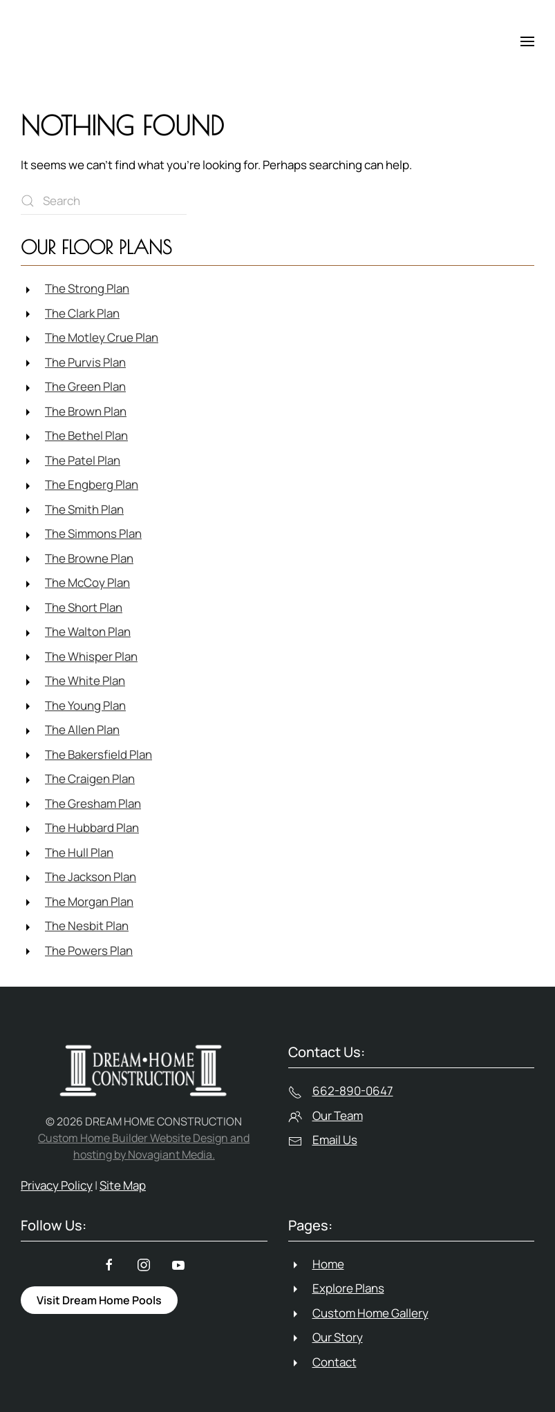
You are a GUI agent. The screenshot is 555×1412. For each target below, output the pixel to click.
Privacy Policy (57, 1185)
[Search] (104, 201)
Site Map (123, 1185)
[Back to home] (83, 41)
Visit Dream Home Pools (99, 1300)
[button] (527, 41)
